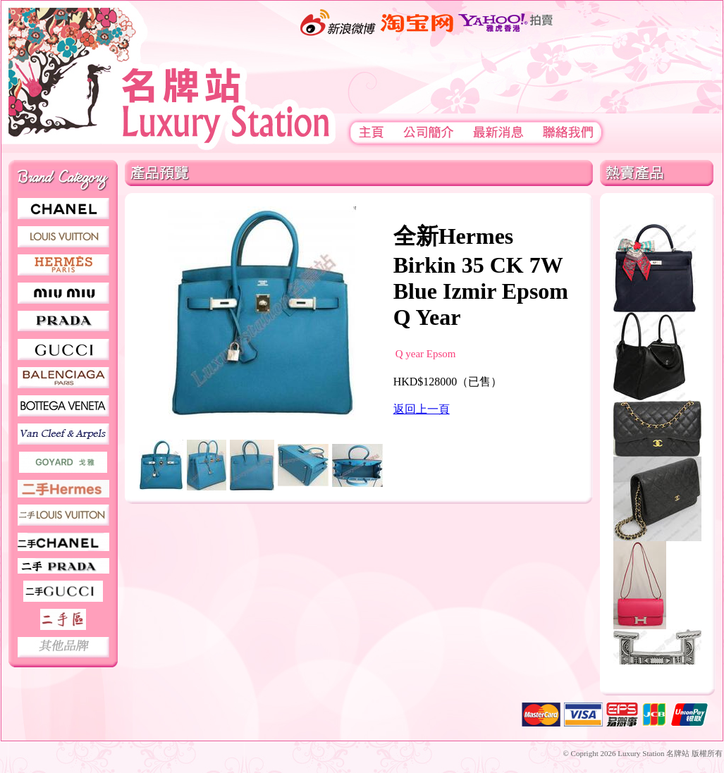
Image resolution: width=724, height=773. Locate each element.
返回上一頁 (421, 409)
